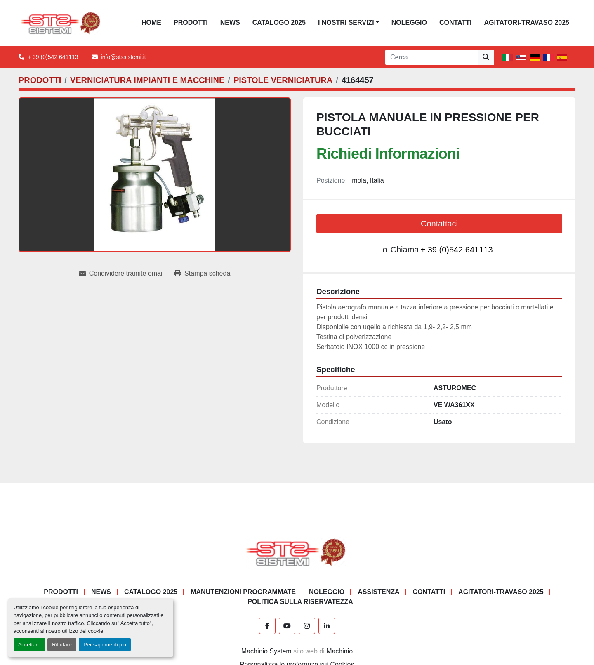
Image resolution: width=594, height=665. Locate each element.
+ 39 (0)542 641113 (53, 57)
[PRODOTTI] (40, 80)
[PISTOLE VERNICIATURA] (282, 80)
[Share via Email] (121, 273)
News (230, 22)
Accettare (29, 644)
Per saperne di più (104, 644)
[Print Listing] (202, 273)
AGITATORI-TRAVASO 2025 (526, 22)
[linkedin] (326, 626)
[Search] (431, 57)
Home (151, 22)
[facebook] (267, 626)
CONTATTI (455, 22)
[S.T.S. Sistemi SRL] (297, 552)
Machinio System (266, 651)
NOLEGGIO (409, 22)
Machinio (339, 651)
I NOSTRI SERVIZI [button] (346, 22)
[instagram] (307, 626)
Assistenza (378, 591)
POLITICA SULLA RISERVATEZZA (300, 601)
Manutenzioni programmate (243, 591)
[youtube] (287, 626)
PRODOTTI (191, 22)
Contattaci (439, 223)
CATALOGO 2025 (279, 22)
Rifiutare (62, 644)
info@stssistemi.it (123, 57)
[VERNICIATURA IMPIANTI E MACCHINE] (147, 80)
